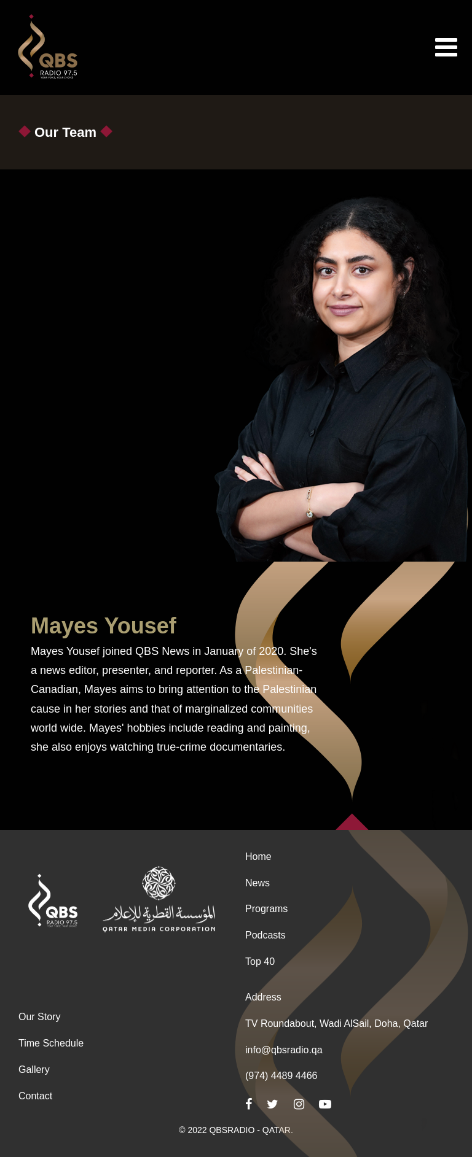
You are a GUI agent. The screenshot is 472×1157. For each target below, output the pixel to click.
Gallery (34, 1069)
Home (258, 856)
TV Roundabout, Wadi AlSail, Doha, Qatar (336, 1023)
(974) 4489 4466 (281, 1075)
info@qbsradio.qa (284, 1050)
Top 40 (260, 961)
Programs (266, 909)
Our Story (39, 1017)
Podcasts (265, 935)
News (257, 883)
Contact (35, 1096)
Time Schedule (51, 1043)
